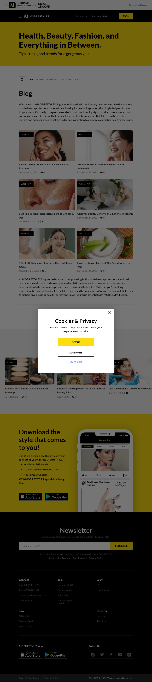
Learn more (76, 361)
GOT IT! (76, 342)
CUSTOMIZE (76, 352)
